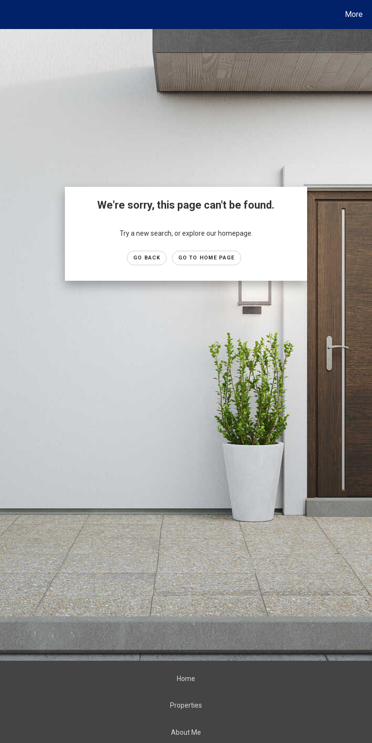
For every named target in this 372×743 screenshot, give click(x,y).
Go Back (146, 258)
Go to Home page (206, 258)
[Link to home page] (9, 14)
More (354, 14)
